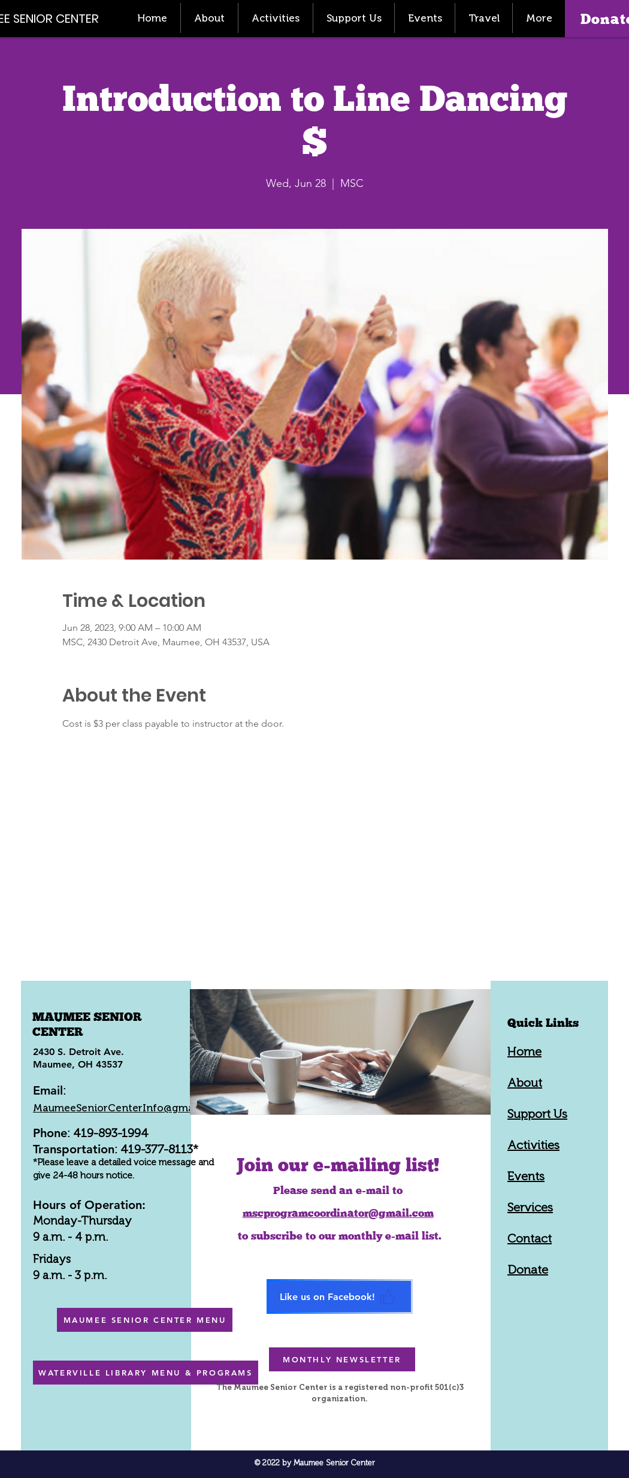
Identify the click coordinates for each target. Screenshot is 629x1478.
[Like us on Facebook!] (340, 1296)
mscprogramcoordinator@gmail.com (338, 1213)
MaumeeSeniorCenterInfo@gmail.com (128, 1108)
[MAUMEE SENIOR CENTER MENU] (144, 1320)
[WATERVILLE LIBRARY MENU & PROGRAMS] (145, 1373)
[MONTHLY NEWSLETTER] (342, 1359)
